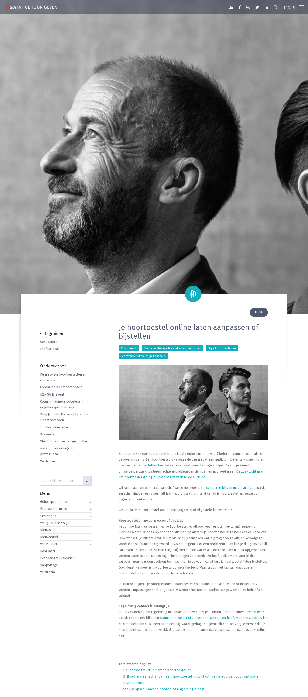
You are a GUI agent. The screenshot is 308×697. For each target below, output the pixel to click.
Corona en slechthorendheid (61, 387)
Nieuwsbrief (49, 537)
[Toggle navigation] (294, 7)
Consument (48, 342)
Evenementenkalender (57, 558)
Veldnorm (47, 461)
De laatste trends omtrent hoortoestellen (157, 670)
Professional (49, 349)
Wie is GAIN (48, 544)
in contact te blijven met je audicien (229, 488)
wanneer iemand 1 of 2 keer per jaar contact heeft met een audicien (210, 618)
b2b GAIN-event (52, 395)
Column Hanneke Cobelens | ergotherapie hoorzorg (61, 404)
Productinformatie (53, 509)
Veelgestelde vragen (55, 523)
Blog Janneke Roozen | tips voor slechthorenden (64, 417)
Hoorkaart (47, 551)
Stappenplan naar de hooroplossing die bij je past (164, 689)
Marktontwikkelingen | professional (57, 451)
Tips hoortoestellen (55, 427)
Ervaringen (48, 516)
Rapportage (49, 565)
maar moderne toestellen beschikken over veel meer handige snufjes (171, 465)
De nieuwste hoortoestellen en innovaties (63, 377)
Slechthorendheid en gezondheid (64, 441)
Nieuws (45, 530)
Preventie (47, 434)
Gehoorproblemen (54, 502)
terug (259, 312)
